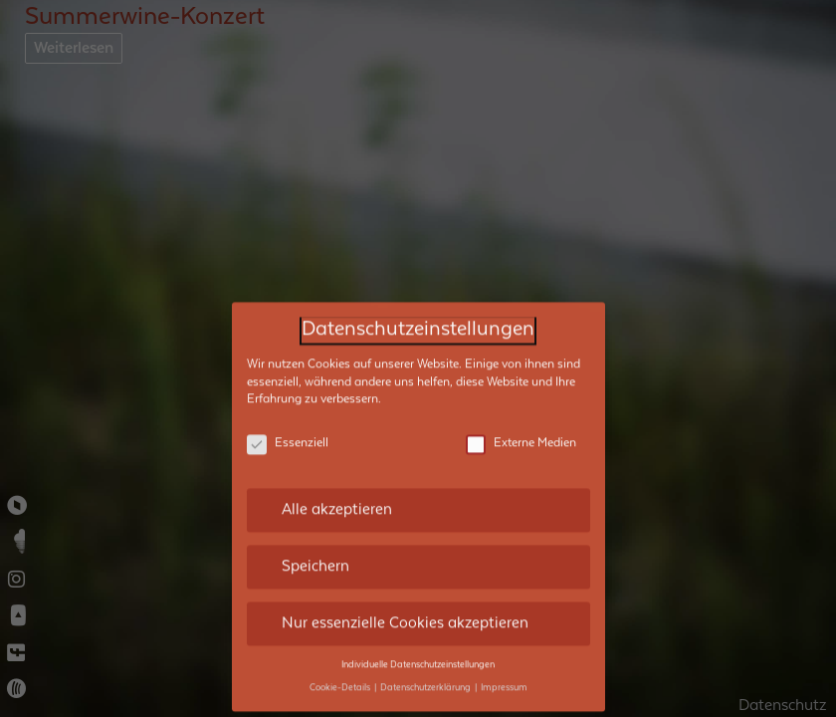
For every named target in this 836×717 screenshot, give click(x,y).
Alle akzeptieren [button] (337, 499)
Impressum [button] (504, 677)
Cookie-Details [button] (341, 677)
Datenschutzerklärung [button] (426, 677)
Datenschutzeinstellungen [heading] (418, 319)
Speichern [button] (315, 556)
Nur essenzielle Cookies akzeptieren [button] (405, 612)
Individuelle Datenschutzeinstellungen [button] (418, 654)
